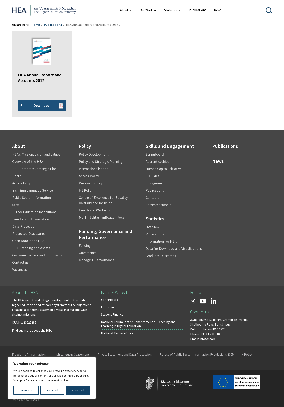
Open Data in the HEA (28, 240)
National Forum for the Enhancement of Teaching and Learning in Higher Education (138, 324)
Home (35, 25)
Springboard (155, 154)
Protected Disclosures (28, 233)
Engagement (155, 183)
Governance (87, 252)
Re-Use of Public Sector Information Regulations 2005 (197, 354)
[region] (52, 378)
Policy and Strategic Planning (101, 161)
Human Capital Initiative (164, 168)
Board (16, 176)
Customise (26, 390)
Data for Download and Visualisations (174, 248)
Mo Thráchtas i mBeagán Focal (102, 217)
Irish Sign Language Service (32, 190)
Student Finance (112, 314)
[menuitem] (197, 10)
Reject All (52, 390)
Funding (85, 245)
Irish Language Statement (71, 354)
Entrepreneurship (158, 204)
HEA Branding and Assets (31, 248)
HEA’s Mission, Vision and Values (36, 154)
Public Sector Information (31, 197)
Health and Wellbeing (94, 210)
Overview (152, 227)
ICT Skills (152, 176)
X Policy (247, 354)
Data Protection (24, 226)
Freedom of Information (30, 219)
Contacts (152, 197)
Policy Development (94, 154)
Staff (15, 204)
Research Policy (90, 183)
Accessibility (21, 183)
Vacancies (19, 269)
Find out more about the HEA (32, 330)
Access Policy (89, 176)
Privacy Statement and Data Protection (124, 354)
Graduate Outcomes (161, 255)
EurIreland (108, 307)
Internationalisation (93, 168)
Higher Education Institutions (34, 212)
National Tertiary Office (117, 333)
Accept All (78, 390)
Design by (25, 400)
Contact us (20, 262)
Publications (53, 25)
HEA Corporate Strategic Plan (34, 168)
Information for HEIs (161, 241)
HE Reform (87, 190)
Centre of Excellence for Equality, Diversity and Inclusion (103, 200)
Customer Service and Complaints (37, 255)
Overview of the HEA (27, 161)
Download (41, 105)
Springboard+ (110, 300)
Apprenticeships (157, 161)
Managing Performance (96, 260)
